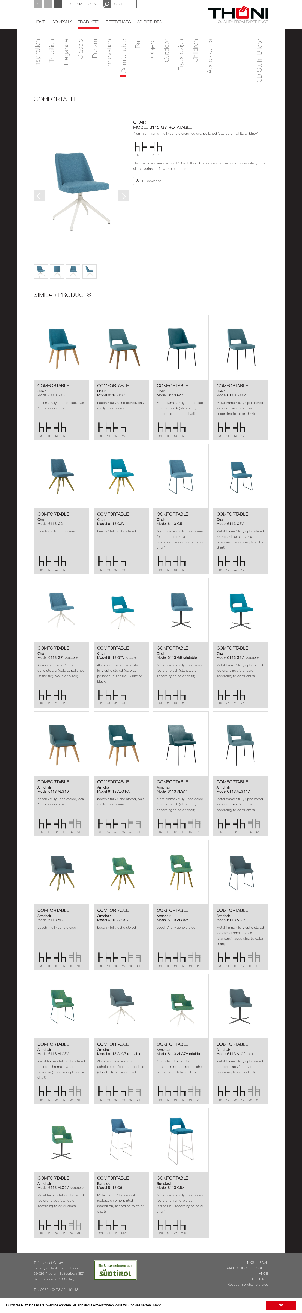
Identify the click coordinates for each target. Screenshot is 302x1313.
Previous (39, 195)
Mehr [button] (157, 1305)
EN (58, 4)
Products (88, 21)
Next (123, 195)
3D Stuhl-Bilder (259, 60)
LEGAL (262, 1262)
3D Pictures (149, 21)
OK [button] (281, 1305)
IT (48, 4)
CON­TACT (260, 1279)
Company (61, 21)
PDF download (148, 181)
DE (38, 4)
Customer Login (82, 4)
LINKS (249, 1262)
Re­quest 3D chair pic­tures (247, 1284)
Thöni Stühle (238, 14)
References (118, 21)
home (39, 21)
